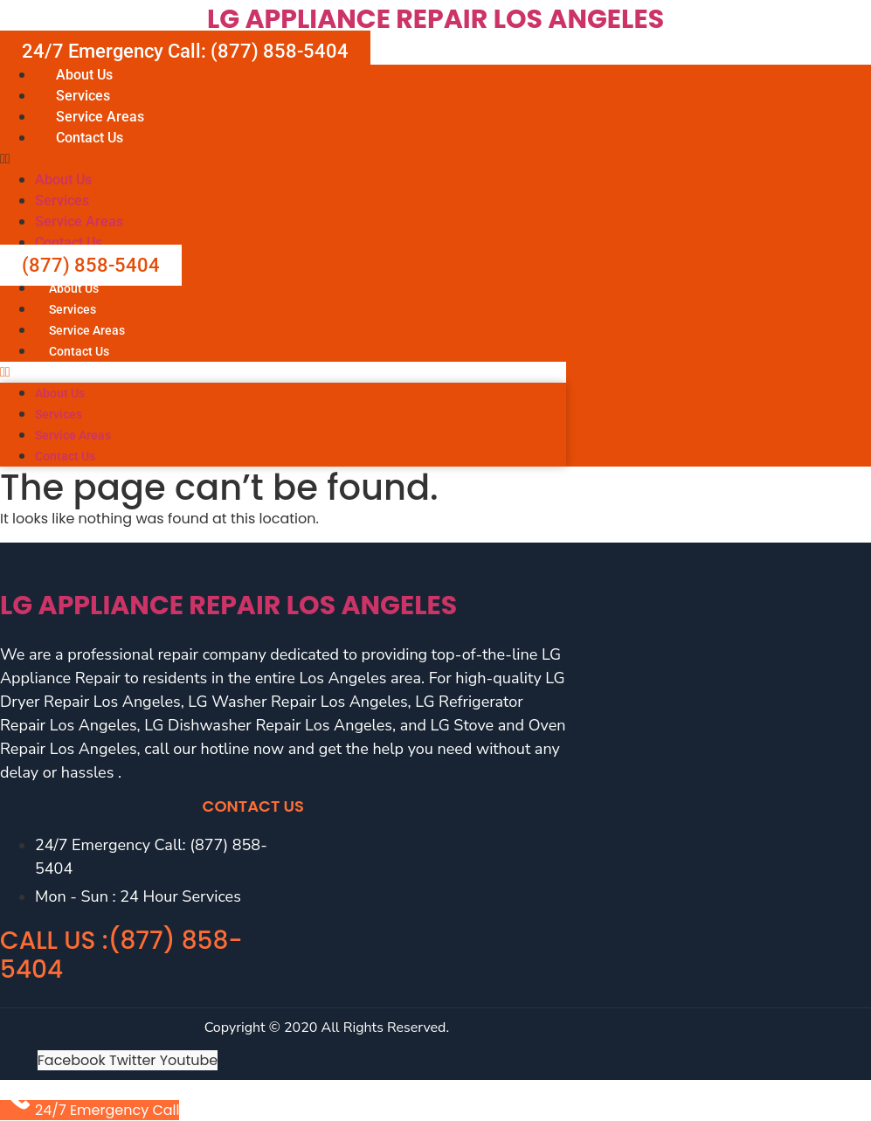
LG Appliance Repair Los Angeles (435, 19)
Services (83, 95)
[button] (435, 159)
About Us (84, 74)
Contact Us (89, 137)
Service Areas (100, 116)
